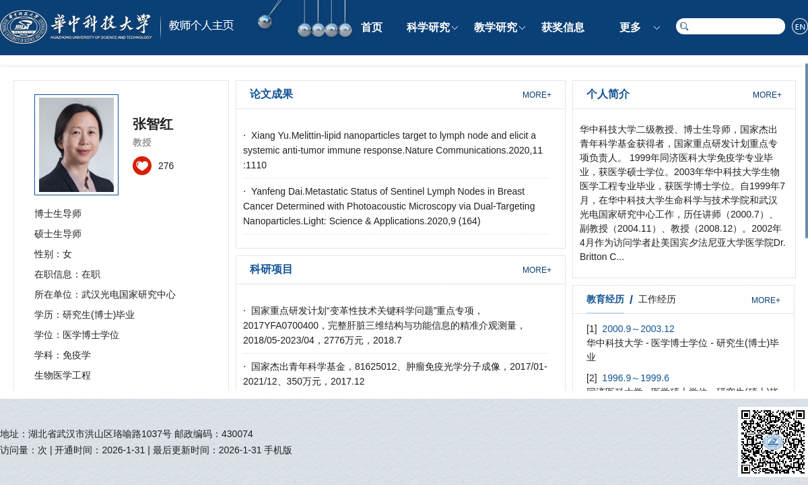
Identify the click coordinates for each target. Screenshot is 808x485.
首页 (371, 27)
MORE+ (537, 95)
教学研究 (495, 27)
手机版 (278, 450)
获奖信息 (562, 27)
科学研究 (428, 27)
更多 (630, 27)
